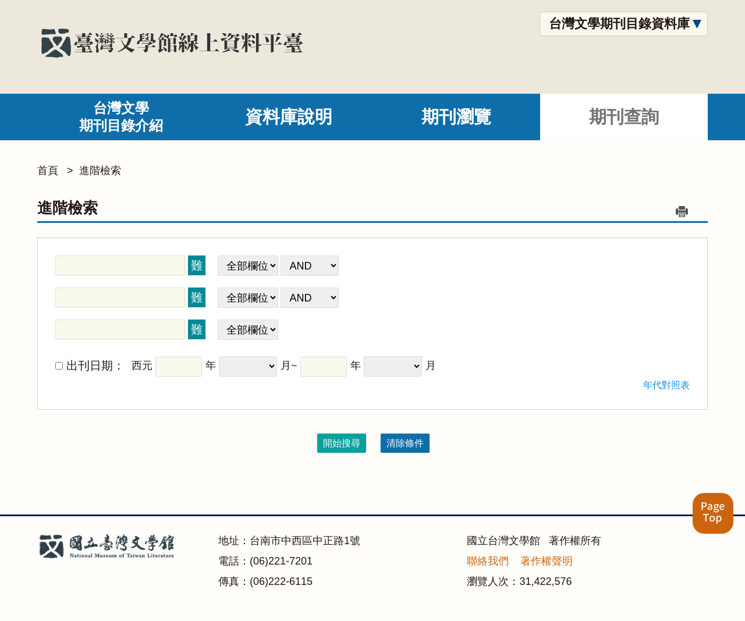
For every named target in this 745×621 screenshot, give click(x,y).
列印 (681, 211)
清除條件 (405, 443)
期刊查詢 (624, 116)
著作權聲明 (546, 561)
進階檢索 (100, 170)
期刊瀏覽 (456, 116)
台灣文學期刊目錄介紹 (121, 116)
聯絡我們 (488, 561)
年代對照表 (666, 385)
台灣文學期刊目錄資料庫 (619, 23)
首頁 (47, 170)
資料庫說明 (288, 116)
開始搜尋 (341, 443)
